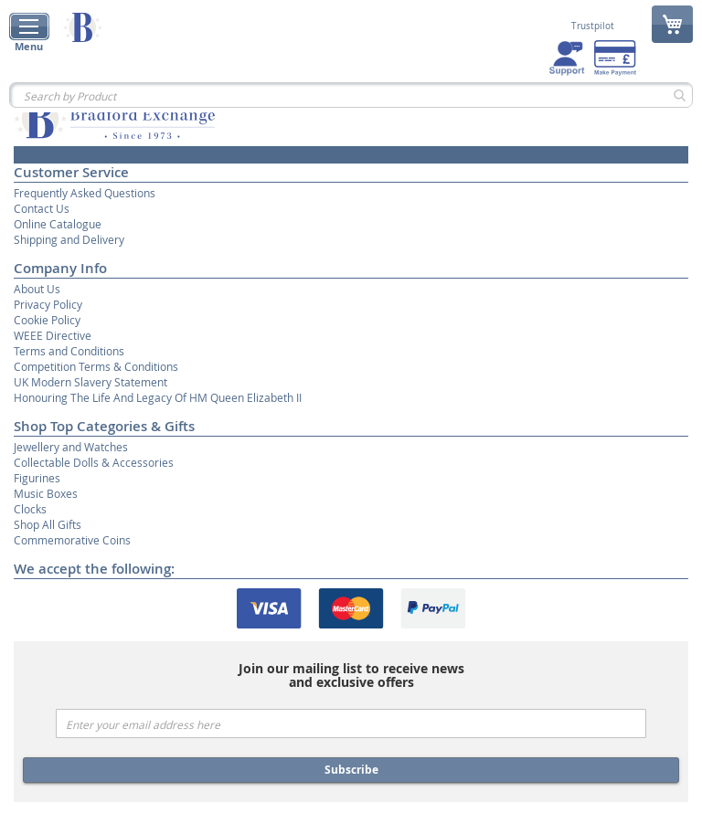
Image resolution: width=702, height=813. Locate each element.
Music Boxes (46, 493)
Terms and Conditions (69, 350)
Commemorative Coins (72, 540)
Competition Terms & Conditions (96, 366)
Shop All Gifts (47, 524)
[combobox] (351, 95)
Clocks (30, 509)
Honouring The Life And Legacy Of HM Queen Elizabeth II (158, 397)
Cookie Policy (47, 319)
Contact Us (41, 208)
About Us (37, 288)
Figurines (37, 477)
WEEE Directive (52, 335)
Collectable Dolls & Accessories (94, 462)
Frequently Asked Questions (84, 192)
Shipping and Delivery (69, 239)
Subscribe (351, 769)
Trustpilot (592, 26)
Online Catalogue (57, 223)
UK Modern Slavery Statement (90, 382)
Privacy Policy (48, 304)
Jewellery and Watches (71, 446)
